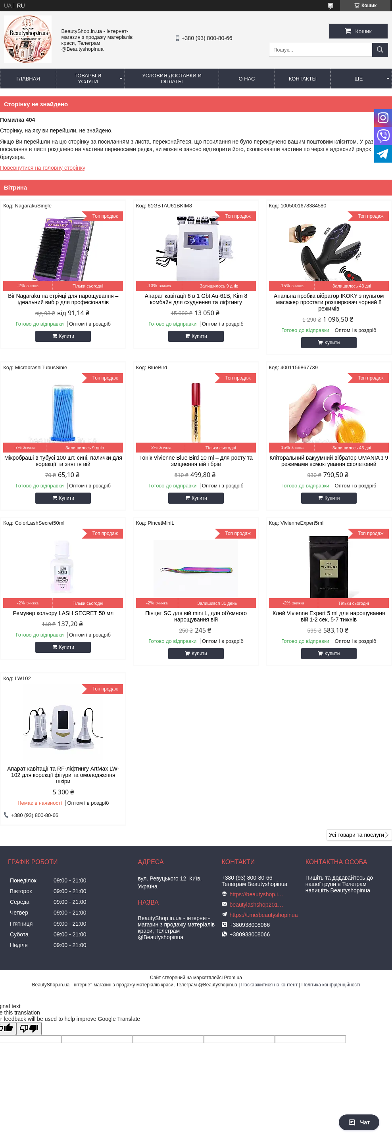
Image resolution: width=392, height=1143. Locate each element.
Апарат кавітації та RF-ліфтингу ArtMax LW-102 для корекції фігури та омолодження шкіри (63, 774)
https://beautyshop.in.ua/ (257, 894)
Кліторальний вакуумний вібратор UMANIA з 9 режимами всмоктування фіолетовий (328, 461)
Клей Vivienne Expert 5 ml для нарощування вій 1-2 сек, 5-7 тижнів (329, 616)
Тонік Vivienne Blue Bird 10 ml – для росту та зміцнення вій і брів (196, 461)
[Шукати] (380, 50)
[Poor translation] (29, 1028)
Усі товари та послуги (356, 835)
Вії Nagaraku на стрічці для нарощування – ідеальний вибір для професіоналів (63, 299)
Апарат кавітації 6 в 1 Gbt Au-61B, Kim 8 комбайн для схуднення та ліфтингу (196, 299)
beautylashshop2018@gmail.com (257, 904)
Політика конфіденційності (331, 985)
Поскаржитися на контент (269, 985)
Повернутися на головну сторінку (42, 168)
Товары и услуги (88, 78)
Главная (28, 79)
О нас (247, 79)
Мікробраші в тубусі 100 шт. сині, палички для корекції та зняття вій (63, 461)
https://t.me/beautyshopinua (264, 915)
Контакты (303, 79)
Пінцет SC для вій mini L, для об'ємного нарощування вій (196, 616)
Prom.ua (233, 977)
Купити (66, 336)
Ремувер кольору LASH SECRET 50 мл (63, 613)
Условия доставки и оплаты (171, 78)
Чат (359, 1122)
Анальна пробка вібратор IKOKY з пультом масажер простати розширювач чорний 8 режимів (329, 302)
